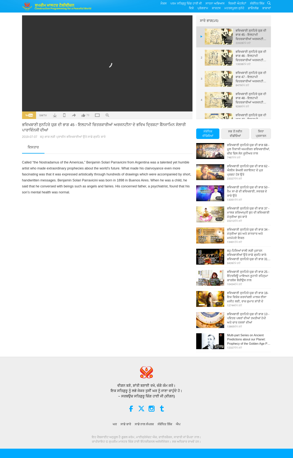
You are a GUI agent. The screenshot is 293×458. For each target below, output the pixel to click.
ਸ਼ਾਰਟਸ (216, 8)
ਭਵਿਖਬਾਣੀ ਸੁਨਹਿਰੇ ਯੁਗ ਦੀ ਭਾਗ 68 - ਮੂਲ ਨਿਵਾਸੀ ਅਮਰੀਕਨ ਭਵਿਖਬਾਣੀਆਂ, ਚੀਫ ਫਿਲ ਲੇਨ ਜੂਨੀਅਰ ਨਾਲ (248, 149)
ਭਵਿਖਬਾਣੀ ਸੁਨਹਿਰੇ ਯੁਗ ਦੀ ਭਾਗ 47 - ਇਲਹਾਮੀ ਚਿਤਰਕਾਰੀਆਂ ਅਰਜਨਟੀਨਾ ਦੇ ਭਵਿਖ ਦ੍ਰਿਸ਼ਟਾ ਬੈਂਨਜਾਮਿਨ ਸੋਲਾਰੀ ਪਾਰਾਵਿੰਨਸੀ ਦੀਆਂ (251, 77)
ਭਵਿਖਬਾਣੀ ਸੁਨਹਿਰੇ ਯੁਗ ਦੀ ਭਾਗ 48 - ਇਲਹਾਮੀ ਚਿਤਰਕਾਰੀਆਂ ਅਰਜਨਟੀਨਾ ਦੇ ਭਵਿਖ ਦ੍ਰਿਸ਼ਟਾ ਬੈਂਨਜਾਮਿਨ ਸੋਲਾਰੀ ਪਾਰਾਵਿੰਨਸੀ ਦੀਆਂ (251, 98)
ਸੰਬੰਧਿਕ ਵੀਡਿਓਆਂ (207, 133)
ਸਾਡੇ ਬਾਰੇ (126, 424)
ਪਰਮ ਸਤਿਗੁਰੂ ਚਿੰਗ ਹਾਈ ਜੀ (186, 3)
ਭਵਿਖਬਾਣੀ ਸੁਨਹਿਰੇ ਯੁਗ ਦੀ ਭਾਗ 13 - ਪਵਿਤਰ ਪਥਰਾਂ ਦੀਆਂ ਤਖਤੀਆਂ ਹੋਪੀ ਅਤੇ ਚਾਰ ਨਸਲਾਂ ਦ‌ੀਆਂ (248, 318)
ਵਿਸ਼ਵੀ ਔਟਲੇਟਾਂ (237, 3)
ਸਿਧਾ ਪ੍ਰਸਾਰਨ (261, 133)
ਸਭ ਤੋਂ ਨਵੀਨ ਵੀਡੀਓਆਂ (235, 133)
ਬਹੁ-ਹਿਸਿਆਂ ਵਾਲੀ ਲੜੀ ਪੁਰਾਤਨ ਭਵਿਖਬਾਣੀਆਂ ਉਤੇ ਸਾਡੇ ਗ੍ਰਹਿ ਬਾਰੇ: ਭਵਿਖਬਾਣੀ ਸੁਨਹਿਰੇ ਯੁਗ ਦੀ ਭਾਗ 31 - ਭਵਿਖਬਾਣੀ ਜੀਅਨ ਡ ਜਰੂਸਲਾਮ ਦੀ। (248, 255)
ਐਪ (178, 424)
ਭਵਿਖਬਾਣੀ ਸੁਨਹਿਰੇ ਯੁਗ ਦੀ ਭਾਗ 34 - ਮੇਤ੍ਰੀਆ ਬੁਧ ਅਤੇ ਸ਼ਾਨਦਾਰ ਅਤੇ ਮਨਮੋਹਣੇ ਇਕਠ (248, 234)
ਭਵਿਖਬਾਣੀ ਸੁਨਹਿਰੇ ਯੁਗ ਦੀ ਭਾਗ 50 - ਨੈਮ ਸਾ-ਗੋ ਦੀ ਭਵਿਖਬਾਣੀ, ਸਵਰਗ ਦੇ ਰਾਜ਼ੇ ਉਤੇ (248, 191)
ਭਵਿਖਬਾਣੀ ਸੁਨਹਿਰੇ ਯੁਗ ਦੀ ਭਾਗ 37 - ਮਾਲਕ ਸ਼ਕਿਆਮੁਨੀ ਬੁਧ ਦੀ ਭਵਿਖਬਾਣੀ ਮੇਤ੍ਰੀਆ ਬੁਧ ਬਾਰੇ (248, 212)
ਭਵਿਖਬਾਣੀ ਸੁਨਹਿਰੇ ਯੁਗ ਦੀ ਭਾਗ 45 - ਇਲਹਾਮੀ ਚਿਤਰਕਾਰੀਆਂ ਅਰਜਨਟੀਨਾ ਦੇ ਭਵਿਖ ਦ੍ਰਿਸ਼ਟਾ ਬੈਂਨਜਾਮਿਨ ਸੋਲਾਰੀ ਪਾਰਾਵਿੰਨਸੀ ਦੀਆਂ (251, 35)
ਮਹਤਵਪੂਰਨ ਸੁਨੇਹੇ (234, 8)
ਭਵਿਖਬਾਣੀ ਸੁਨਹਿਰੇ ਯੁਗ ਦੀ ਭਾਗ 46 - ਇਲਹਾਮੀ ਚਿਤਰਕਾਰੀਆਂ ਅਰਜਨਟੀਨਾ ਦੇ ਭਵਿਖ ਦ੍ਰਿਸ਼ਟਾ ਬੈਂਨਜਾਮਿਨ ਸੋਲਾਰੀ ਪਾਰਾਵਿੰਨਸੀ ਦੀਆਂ (251, 56)
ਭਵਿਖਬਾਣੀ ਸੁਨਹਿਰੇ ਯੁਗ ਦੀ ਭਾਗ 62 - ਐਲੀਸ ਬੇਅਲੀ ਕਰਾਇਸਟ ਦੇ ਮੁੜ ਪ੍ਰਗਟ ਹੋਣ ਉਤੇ (248, 170)
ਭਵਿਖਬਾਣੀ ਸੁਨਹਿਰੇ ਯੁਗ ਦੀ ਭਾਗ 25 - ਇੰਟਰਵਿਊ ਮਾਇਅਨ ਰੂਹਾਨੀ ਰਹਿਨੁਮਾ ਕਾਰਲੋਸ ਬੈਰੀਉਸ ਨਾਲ (248, 276)
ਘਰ (115, 424)
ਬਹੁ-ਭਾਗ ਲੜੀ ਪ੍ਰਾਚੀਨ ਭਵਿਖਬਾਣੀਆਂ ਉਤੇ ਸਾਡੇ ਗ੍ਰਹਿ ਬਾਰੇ (72, 136)
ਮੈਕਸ (164, 3)
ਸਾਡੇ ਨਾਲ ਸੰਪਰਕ (144, 424)
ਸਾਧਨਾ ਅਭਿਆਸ (215, 3)
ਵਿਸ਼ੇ (191, 8)
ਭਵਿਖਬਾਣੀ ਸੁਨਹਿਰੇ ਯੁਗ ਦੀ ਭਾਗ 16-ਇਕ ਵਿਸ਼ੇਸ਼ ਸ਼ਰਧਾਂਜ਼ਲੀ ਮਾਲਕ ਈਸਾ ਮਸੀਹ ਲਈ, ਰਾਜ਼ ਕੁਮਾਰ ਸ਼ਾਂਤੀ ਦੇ (247, 297)
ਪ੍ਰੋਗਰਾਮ (203, 8)
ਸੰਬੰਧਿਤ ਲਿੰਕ (257, 3)
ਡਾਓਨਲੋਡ (253, 8)
